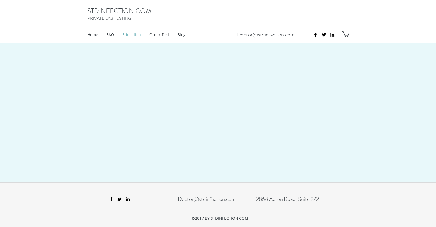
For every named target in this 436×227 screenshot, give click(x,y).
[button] (346, 34)
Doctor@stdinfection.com (265, 35)
